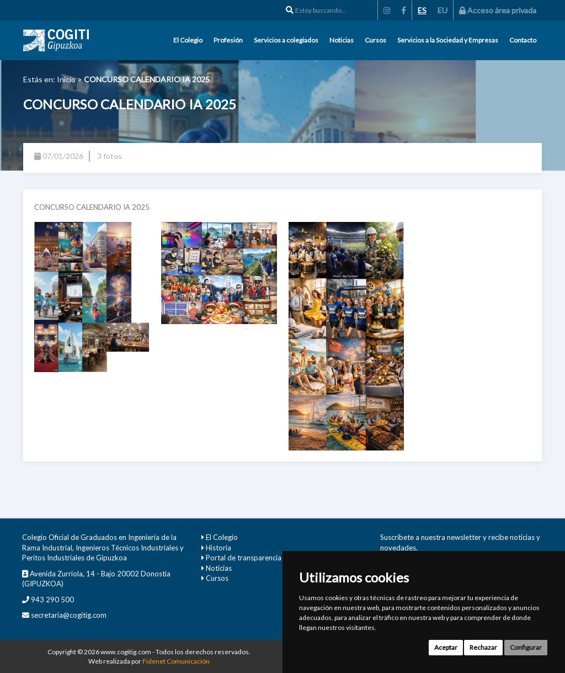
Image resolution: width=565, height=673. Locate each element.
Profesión (228, 40)
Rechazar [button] (483, 647)
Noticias (341, 40)
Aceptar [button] (445, 647)
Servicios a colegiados (286, 40)
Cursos (375, 40)
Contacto (522, 40)
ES (422, 10)
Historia (218, 547)
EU (442, 10)
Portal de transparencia (243, 557)
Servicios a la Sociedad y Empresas (447, 40)
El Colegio (187, 40)
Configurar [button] (526, 647)
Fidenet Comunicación (176, 661)
